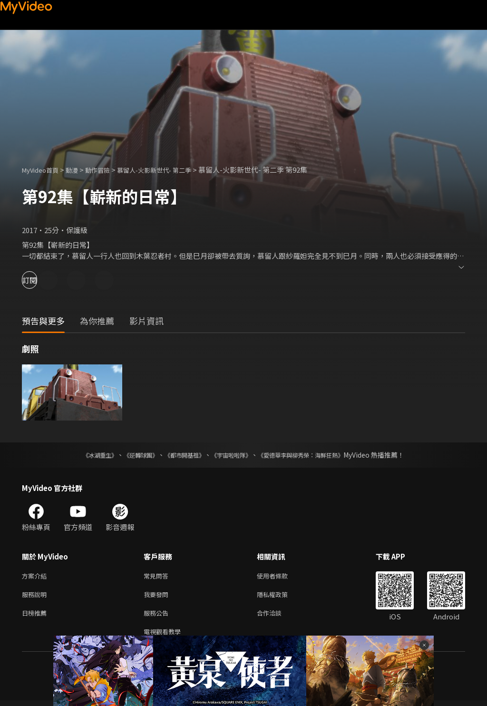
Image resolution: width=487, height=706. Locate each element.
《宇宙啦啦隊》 (233, 455)
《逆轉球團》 (130, 455)
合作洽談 (277, 616)
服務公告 (158, 616)
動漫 (79, 170)
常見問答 (158, 576)
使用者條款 (280, 576)
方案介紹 (36, 576)
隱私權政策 (280, 596)
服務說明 (36, 596)
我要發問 (158, 596)
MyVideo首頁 (43, 170)
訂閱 (41, 280)
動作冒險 (108, 170)
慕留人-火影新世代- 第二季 (172, 170)
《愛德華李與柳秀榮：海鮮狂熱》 (313, 455)
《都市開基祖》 (179, 455)
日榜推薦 (36, 616)
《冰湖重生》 (83, 455)
